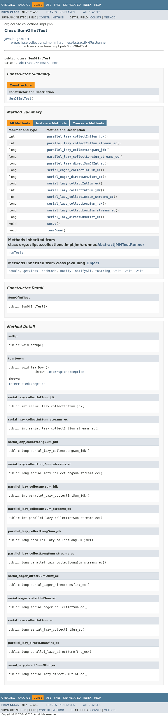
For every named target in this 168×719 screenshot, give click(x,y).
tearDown (54, 230)
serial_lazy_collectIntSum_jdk (74, 190)
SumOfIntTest (20, 98)
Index (87, 4)
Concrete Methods (88, 123)
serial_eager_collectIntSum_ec (74, 170)
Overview (8, 4)
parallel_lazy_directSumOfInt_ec (75, 163)
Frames (51, 12)
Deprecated (72, 4)
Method (58, 17)
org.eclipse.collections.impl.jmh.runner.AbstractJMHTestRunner (59, 42)
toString (102, 271)
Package (24, 4)
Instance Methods (51, 123)
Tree (57, 4)
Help (97, 4)
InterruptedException (65, 372)
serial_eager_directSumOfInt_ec (75, 177)
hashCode (49, 271)
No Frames (67, 12)
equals (14, 271)
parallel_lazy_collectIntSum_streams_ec (82, 143)
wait (117, 271)
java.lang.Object (16, 39)
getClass (30, 271)
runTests (16, 252)
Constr (44, 17)
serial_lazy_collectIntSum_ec (73, 183)
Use (48, 4)
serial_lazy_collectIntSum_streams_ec (80, 197)
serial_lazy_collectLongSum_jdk (75, 203)
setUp (51, 223)
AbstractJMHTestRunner (38, 62)
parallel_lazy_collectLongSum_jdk (76, 150)
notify (65, 271)
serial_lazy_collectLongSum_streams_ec (81, 210)
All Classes (91, 12)
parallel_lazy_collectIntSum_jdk (75, 136)
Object (93, 263)
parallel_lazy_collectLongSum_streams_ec (83, 156)
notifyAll (83, 271)
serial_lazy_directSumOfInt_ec (74, 217)
